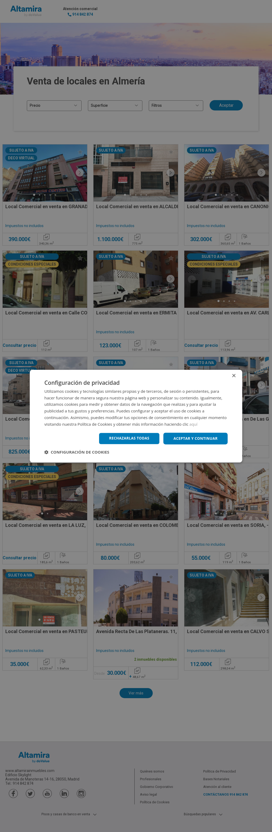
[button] (76, 452)
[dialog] (136, 416)
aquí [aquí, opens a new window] (193, 423)
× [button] (234, 376)
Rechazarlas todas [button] (127, 438)
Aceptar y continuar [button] (195, 438)
